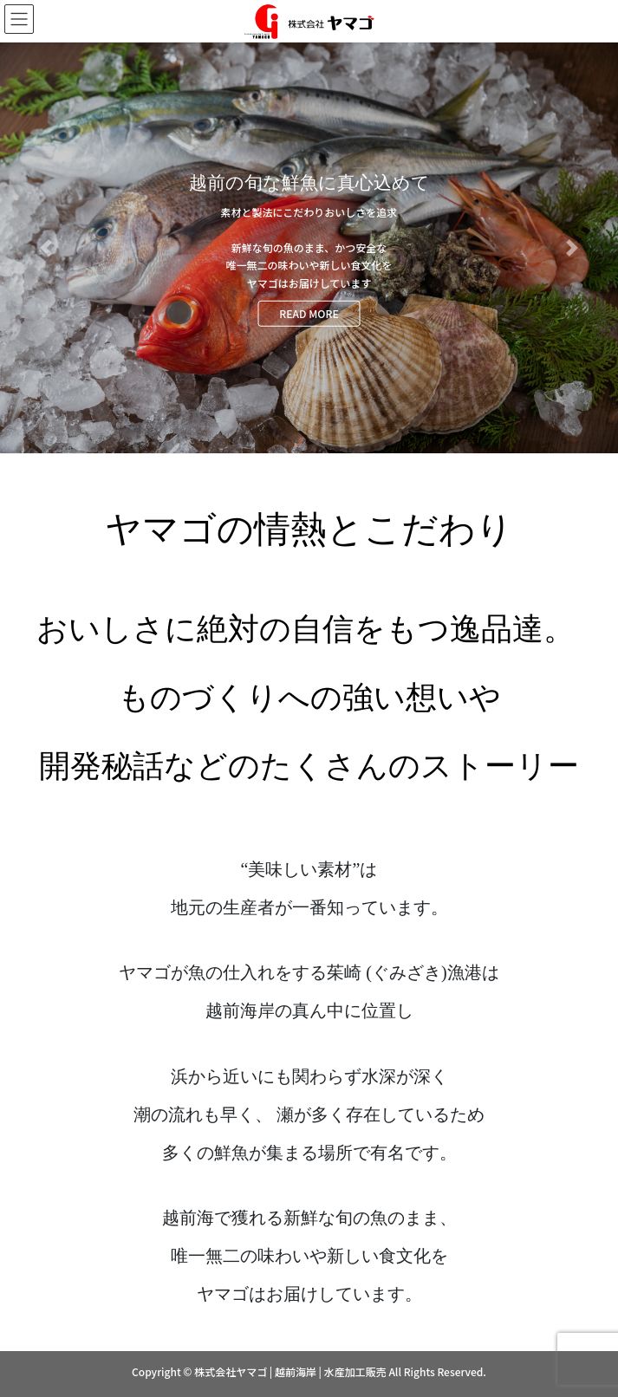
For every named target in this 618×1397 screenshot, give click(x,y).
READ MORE (308, 312)
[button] (46, 247)
